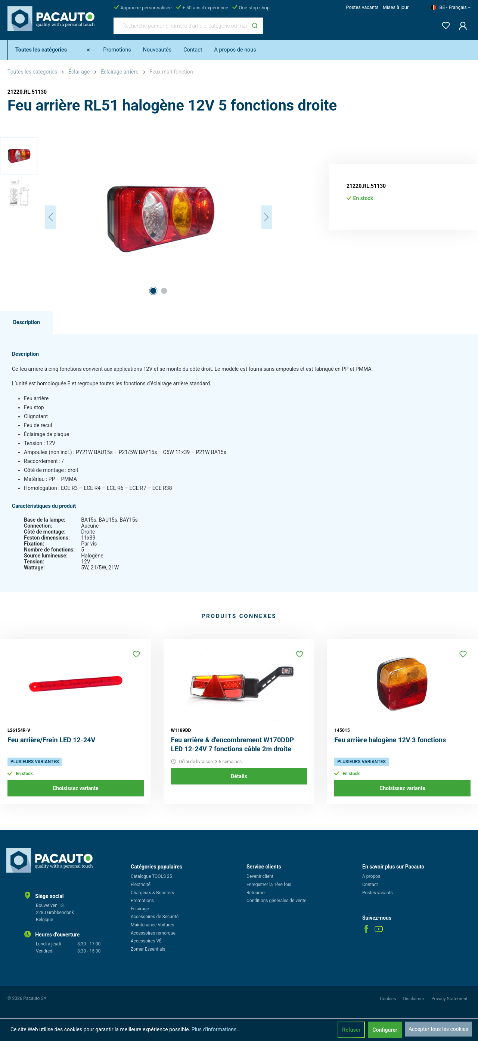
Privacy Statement (449, 998)
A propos (371, 876)
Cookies (388, 998)
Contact (370, 884)
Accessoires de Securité (155, 916)
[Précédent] (50, 217)
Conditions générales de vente (276, 900)
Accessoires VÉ (146, 941)
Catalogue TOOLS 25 (151, 876)
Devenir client (259, 876)
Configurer (384, 1030)
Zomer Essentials (148, 949)
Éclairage (140, 908)
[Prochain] (266, 217)
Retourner (256, 892)
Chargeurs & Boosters (152, 892)
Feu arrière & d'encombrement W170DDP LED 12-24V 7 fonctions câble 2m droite (232, 744)
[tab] (26, 322)
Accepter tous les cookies (438, 1029)
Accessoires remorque (153, 933)
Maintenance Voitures (152, 924)
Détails (239, 776)
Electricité (140, 884)
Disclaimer (414, 998)
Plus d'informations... (216, 1029)
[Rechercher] (255, 26)
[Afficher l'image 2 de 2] (164, 291)
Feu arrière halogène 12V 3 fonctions (390, 740)
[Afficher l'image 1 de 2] (153, 291)
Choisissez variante (76, 788)
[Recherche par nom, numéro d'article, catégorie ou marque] (180, 26)
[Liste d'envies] (444, 24)
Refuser (351, 1030)
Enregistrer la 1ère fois (268, 884)
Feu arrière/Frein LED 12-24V (51, 740)
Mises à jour (396, 7)
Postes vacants (362, 7)
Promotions (142, 900)
